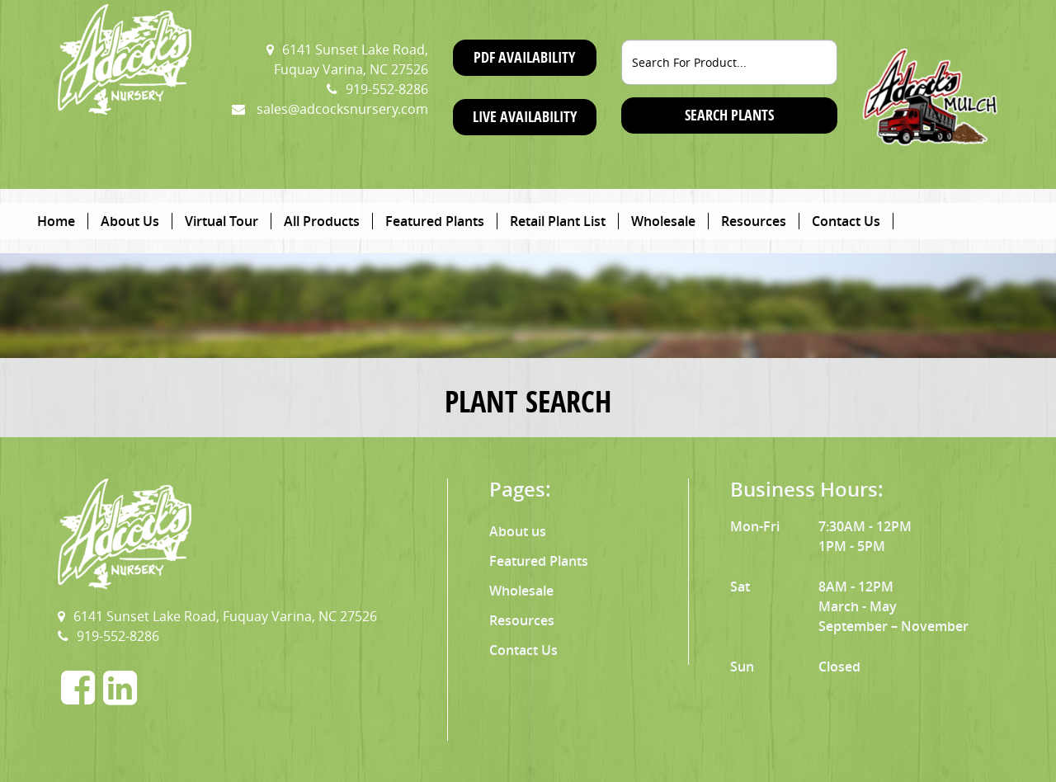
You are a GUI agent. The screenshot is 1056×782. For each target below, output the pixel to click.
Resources (753, 221)
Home (56, 221)
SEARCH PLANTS (729, 115)
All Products (322, 221)
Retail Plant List (558, 221)
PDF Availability (524, 57)
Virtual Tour (221, 221)
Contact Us (846, 221)
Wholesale (663, 221)
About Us (130, 221)
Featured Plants (434, 221)
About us (517, 531)
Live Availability (525, 116)
